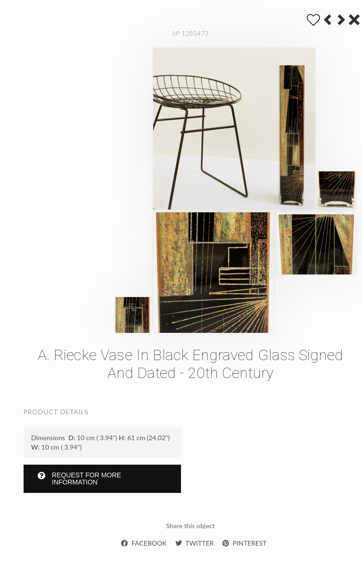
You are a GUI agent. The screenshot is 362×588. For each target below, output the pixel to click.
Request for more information (79, 478)
